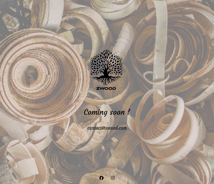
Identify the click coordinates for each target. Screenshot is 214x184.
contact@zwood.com (107, 127)
